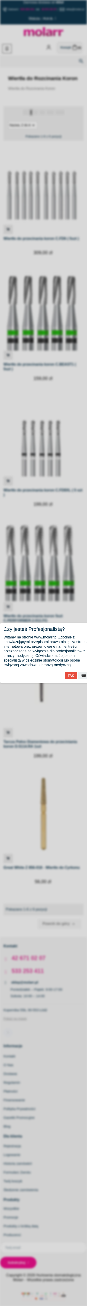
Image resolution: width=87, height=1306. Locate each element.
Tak (71, 675)
